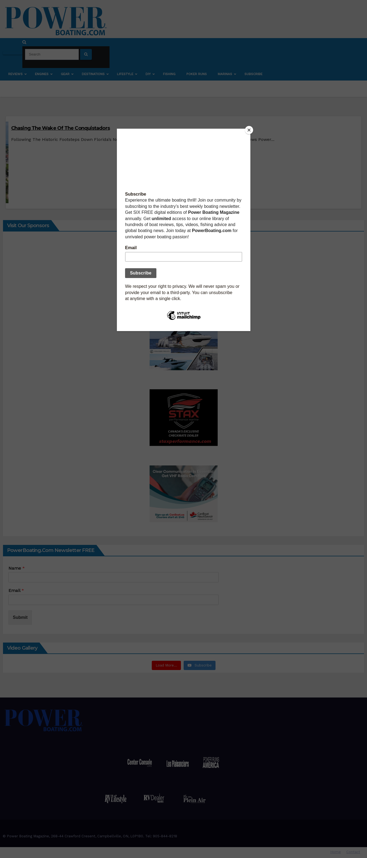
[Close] (249, 130)
